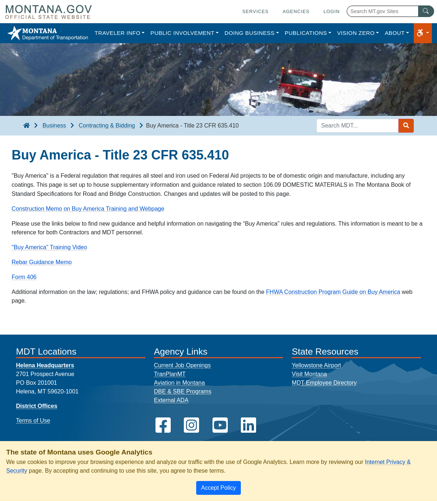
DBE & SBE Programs (182, 391)
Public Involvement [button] (182, 33)
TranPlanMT (170, 374)
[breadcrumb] (26, 125)
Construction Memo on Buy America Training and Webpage (88, 209)
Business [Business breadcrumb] (54, 125)
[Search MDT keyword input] (357, 126)
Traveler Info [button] (117, 33)
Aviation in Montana (179, 383)
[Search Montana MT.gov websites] (390, 11)
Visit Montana (309, 374)
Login (331, 11)
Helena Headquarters (45, 365)
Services (255, 11)
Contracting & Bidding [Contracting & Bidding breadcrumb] (107, 125)
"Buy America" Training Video (49, 247)
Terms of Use (33, 420)
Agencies (296, 11)
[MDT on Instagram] (191, 425)
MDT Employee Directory (324, 383)
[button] (423, 33)
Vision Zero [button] (356, 33)
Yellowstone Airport (316, 365)
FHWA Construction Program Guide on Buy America (333, 292)
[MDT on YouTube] (220, 425)
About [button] (395, 33)
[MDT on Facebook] (163, 425)
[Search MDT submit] (406, 126)
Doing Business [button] (249, 33)
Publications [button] (306, 33)
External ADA (171, 400)
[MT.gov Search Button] (426, 11)
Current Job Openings (182, 365)
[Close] (218, 488)
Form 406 (24, 277)
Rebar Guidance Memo (42, 262)
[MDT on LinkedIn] (248, 425)
